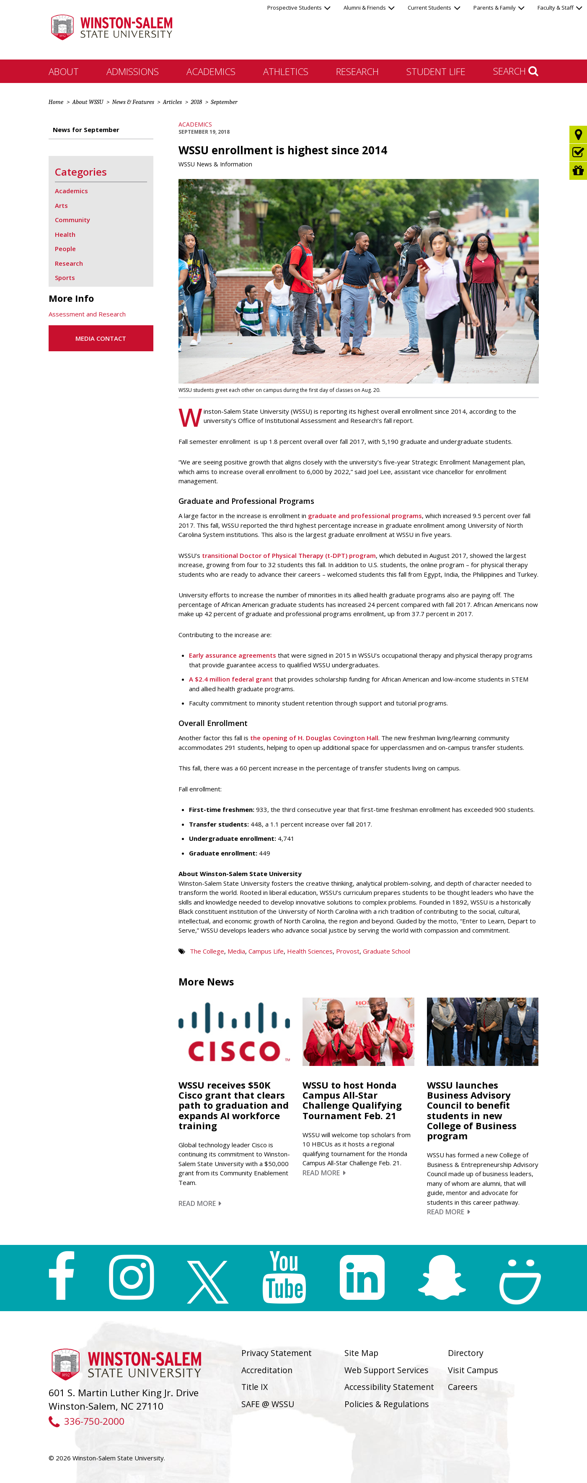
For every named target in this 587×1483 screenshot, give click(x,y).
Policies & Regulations (386, 1404)
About (64, 71)
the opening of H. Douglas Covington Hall (314, 738)
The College (207, 951)
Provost (347, 951)
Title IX (254, 1386)
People (65, 248)
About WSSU (87, 102)
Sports (65, 277)
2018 (196, 102)
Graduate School (386, 951)
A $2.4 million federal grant (231, 679)
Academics (210, 71)
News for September (86, 129)
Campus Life (266, 951)
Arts (61, 205)
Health (65, 234)
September (224, 102)
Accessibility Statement (389, 1386)
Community (72, 219)
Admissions (132, 71)
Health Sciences (310, 951)
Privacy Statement (276, 1353)
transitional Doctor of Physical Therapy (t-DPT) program (289, 555)
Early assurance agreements (232, 655)
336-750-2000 (86, 1421)
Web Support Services (386, 1370)
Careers (463, 1386)
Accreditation (266, 1370)
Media (236, 951)
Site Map (361, 1353)
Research (357, 71)
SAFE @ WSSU (267, 1404)
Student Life (435, 71)
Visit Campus (473, 1370)
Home (56, 102)
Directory (466, 1353)
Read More (200, 1203)
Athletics (285, 71)
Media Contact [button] (100, 338)
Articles (172, 102)
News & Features (133, 102)
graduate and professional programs (365, 515)
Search (515, 71)
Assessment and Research (87, 314)
